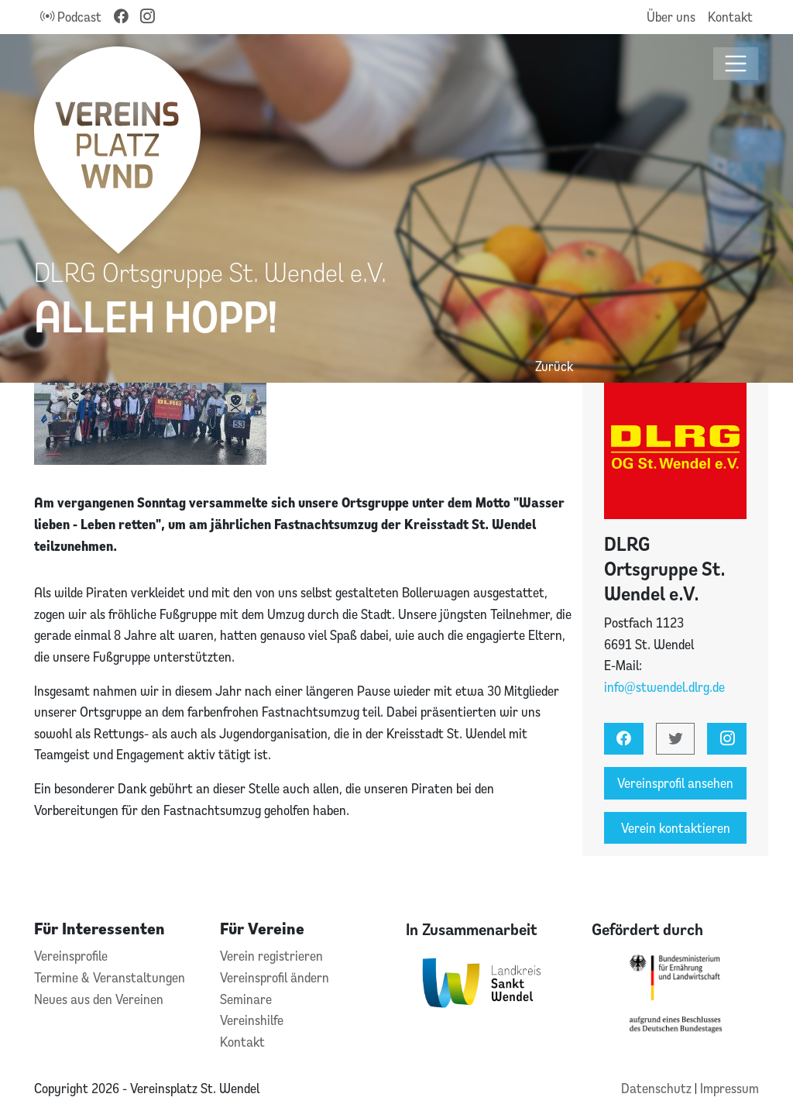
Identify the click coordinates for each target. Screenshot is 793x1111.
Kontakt (730, 17)
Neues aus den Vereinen (98, 999)
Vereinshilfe (251, 1020)
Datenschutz (658, 1088)
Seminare (246, 999)
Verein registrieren (271, 956)
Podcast (70, 17)
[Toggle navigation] (736, 63)
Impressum (729, 1088)
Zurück (554, 366)
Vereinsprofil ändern (274, 977)
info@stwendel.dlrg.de (664, 687)
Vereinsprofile (71, 956)
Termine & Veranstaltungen (109, 977)
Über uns (671, 17)
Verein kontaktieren (675, 828)
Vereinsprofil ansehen (675, 783)
